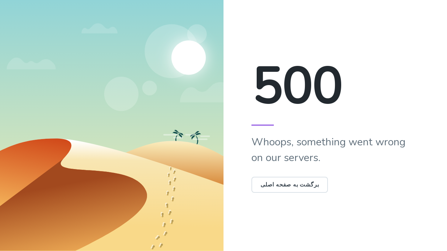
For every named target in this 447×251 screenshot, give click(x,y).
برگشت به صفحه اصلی (290, 185)
